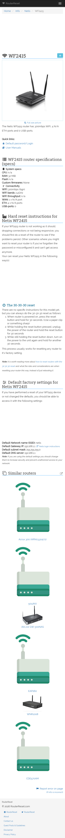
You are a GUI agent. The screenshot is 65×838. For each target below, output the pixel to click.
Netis (27, 11)
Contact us (8, 821)
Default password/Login (17, 143)
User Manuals (11, 147)
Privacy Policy (10, 834)
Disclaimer (8, 830)
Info (18, 11)
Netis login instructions (48, 446)
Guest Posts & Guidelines (14, 825)
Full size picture (32, 123)
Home (7, 11)
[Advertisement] (32, 34)
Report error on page (49, 790)
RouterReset (11, 3)
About (6, 817)
